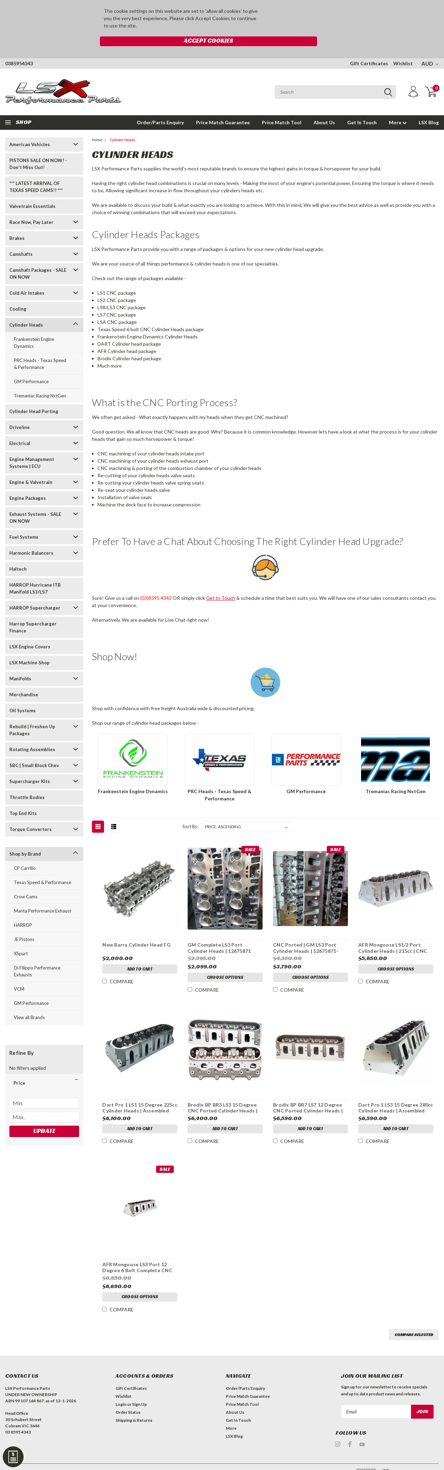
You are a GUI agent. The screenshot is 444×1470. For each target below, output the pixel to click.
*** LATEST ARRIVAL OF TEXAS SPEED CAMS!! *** (36, 172)
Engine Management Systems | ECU (31, 448)
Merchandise (23, 680)
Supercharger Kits (29, 767)
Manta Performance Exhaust (42, 896)
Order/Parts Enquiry (160, 108)
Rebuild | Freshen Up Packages (32, 715)
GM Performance (31, 367)
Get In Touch (362, 108)
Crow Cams (25, 882)
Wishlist (403, 49)
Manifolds (20, 664)
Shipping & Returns (134, 1405)
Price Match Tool (281, 108)
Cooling (17, 294)
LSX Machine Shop (29, 648)
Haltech (18, 554)
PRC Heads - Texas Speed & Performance (40, 349)
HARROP (23, 910)
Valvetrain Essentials (32, 191)
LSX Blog (429, 108)
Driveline (19, 412)
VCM (19, 974)
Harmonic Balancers (31, 538)
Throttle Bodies (27, 783)
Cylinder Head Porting (33, 397)
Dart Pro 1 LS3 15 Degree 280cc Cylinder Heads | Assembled (395, 1093)
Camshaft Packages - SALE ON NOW (37, 259)
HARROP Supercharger (34, 593)
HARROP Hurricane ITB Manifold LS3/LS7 (35, 574)
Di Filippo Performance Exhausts (37, 956)
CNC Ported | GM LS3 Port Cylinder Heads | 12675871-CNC (305, 933)
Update (44, 1116)
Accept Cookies (294, 14)
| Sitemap (77, 1459)
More (398, 108)
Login (121, 1389)
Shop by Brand (25, 839)
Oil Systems (22, 696)
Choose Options (225, 964)
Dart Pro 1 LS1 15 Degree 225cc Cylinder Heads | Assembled (139, 1093)
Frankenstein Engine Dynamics (34, 328)
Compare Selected (413, 1319)
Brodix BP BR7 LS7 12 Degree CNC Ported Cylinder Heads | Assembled (307, 1093)
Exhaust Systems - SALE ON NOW (35, 503)
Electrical (19, 428)
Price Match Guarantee (223, 108)
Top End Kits (23, 798)
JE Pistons (24, 924)
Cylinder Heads (26, 310)
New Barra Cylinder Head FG (136, 930)
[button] (44, 1068)
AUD (429, 49)
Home (97, 125)
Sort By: (190, 812)
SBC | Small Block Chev (34, 751)
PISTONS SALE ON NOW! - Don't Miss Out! (38, 149)
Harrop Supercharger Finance (33, 612)
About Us (324, 108)
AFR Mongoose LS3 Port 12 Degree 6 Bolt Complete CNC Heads (137, 1253)
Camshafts (21, 239)
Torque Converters (30, 814)
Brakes (17, 223)
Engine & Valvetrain (30, 467)
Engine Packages (27, 483)
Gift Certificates (369, 49)
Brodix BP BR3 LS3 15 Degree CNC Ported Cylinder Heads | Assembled (222, 1093)
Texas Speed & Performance (42, 868)
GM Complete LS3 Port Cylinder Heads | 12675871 (218, 933)
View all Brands (29, 1003)
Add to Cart (139, 955)
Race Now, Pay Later (31, 207)
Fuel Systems (24, 522)
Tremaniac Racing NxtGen (40, 381)
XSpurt (21, 939)
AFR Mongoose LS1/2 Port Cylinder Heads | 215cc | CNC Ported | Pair (392, 933)
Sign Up (139, 1389)
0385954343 (19, 49)
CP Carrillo (25, 853)
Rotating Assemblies (32, 735)
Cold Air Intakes (26, 278)
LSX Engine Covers (29, 632)
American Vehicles (29, 130)
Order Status (128, 1397)
